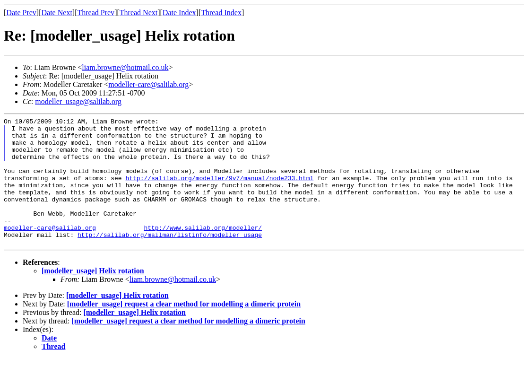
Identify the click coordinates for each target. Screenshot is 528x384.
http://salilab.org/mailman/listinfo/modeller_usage (170, 258)
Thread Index (221, 13)
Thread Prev (95, 13)
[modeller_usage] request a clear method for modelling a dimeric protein (184, 329)
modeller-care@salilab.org (148, 84)
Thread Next (138, 13)
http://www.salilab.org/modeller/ (203, 250)
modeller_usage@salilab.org (78, 101)
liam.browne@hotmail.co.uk (125, 67)
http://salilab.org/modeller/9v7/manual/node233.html (219, 190)
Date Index (179, 13)
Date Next (57, 13)
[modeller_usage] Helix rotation (93, 296)
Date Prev (21, 13)
